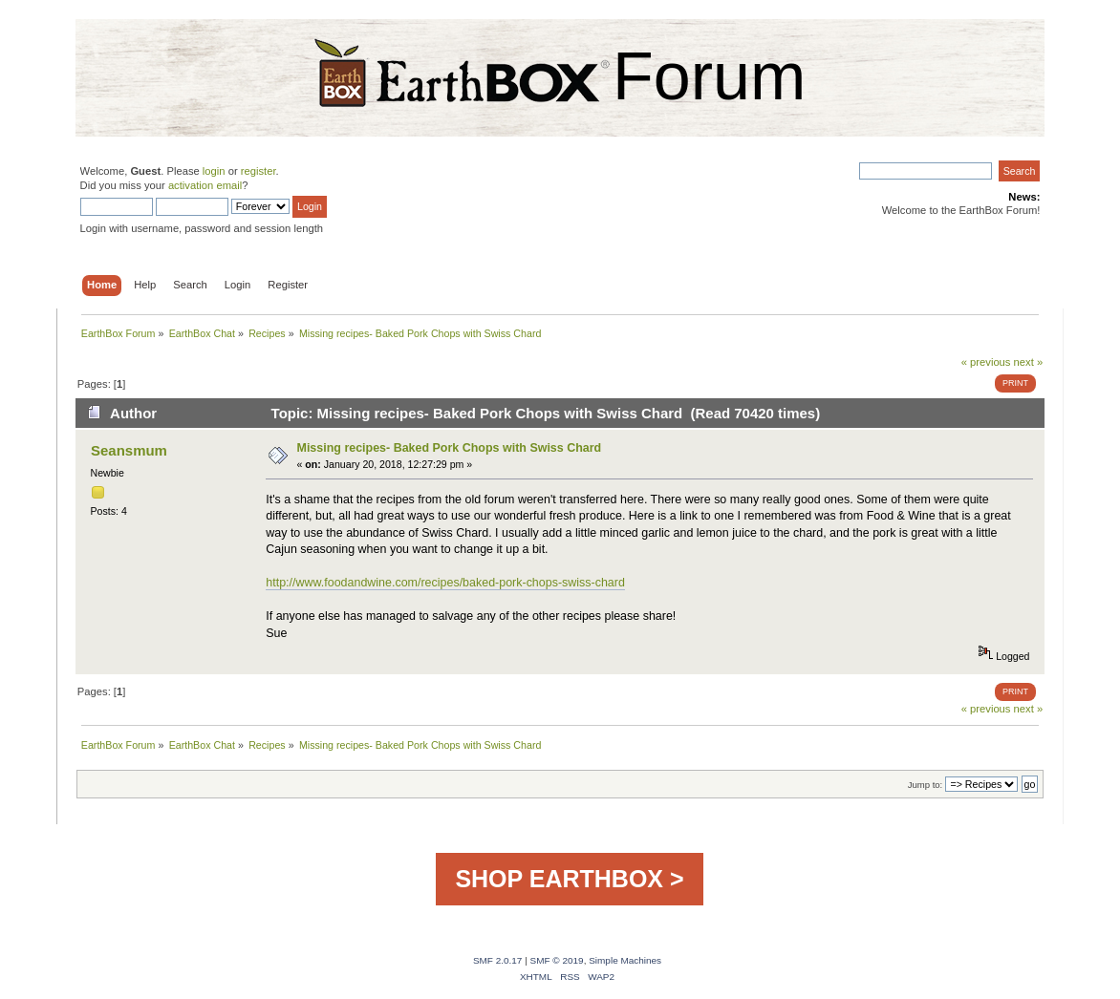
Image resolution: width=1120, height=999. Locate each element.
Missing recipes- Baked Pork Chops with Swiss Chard (449, 448)
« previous (986, 362)
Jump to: (925, 784)
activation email (205, 185)
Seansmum (129, 450)
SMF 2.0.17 (498, 960)
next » (1029, 362)
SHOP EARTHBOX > (569, 878)
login (214, 171)
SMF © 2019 (557, 960)
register (258, 171)
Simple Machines (625, 960)
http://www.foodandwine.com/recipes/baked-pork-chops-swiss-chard (445, 582)
